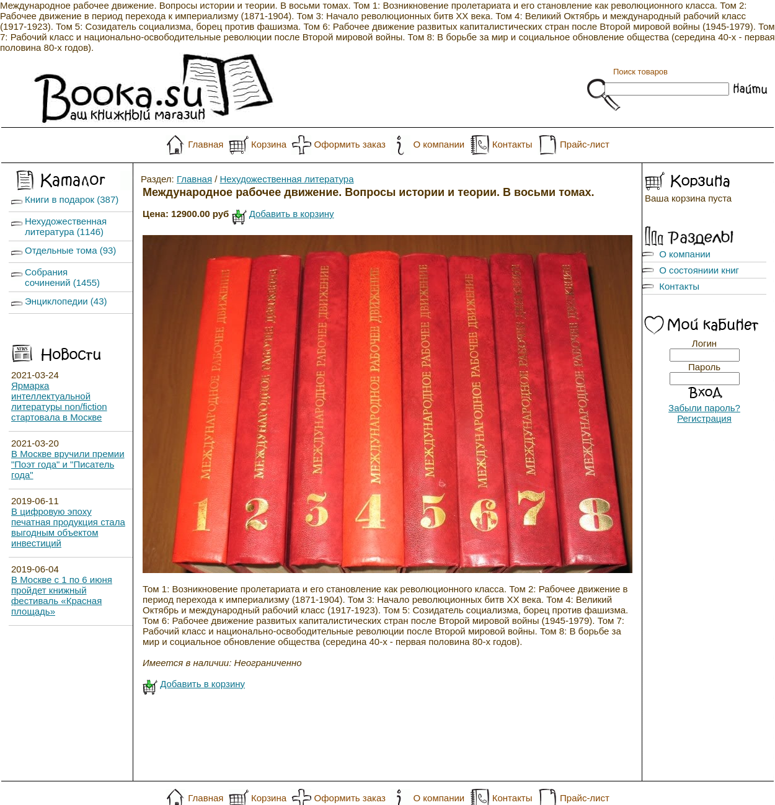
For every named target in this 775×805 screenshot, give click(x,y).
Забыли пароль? (704, 408)
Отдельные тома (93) (70, 250)
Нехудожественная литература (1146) (66, 226)
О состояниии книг (699, 270)
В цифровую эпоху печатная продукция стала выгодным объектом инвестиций (68, 527)
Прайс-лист (584, 144)
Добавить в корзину (291, 213)
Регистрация (704, 418)
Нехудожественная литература (287, 179)
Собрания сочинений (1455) (62, 277)
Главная (205, 144)
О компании (438, 144)
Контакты (512, 144)
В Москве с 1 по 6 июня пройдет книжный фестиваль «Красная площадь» (61, 595)
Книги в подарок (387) (71, 199)
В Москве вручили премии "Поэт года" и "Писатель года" (68, 464)
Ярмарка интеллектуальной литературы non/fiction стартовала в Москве (59, 401)
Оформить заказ (350, 144)
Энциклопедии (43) (66, 301)
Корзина (268, 144)
